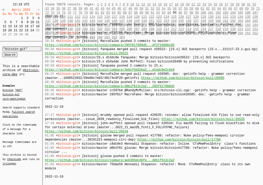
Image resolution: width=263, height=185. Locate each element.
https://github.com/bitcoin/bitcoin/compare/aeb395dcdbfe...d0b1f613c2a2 (109, 160)
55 (169, 8)
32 (254, 4)
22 (21, 30)
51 (147, 8)
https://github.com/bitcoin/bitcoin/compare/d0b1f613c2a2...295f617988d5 (109, 86)
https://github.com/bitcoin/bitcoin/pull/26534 (86, 131)
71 (258, 8)
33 (47, 8)
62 (208, 8)
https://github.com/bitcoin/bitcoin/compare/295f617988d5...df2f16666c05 (109, 45)
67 (236, 8)
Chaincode (14, 156)
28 (232, 4)
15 (21, 26)
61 (202, 8)
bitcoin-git (11, 94)
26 (221, 4)
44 (108, 8)
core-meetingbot (14, 98)
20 (10, 30)
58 (185, 8)
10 (32, 22)
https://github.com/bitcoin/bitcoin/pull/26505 (182, 78)
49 (136, 8)
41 (91, 8)
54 (163, 8)
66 (230, 8)
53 (158, 8)
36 (63, 8)
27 (226, 4)
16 (26, 26)
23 (26, 30)
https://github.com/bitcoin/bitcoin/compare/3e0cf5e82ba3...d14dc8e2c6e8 (109, 70)
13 (10, 26)
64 (219, 8)
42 (97, 8)
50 (141, 8)
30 (243, 4)
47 (125, 8)
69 (247, 8)
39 (80, 8)
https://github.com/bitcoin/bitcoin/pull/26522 (86, 53)
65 (225, 8)
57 (180, 8)
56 (174, 8)
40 (86, 8)
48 (130, 8)
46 (119, 8)
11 (38, 22)
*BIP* (19, 90)
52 (152, 8)
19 (4, 30)
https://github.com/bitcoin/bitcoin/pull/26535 (203, 119)
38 (75, 8)
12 (4, 26)
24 (32, 30)
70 (252, 8)
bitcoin (8, 90)
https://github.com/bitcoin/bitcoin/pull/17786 (179, 139)
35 (58, 8)
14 (15, 26)
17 (32, 26)
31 (248, 4)
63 (213, 8)
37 (69, 8)
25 (215, 4)
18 (38, 26)
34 (52, 8)
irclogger (9, 160)
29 (237, 4)
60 (197, 8)
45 (113, 8)
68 (241, 8)
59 (191, 8)
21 (15, 30)
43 (102, 8)
